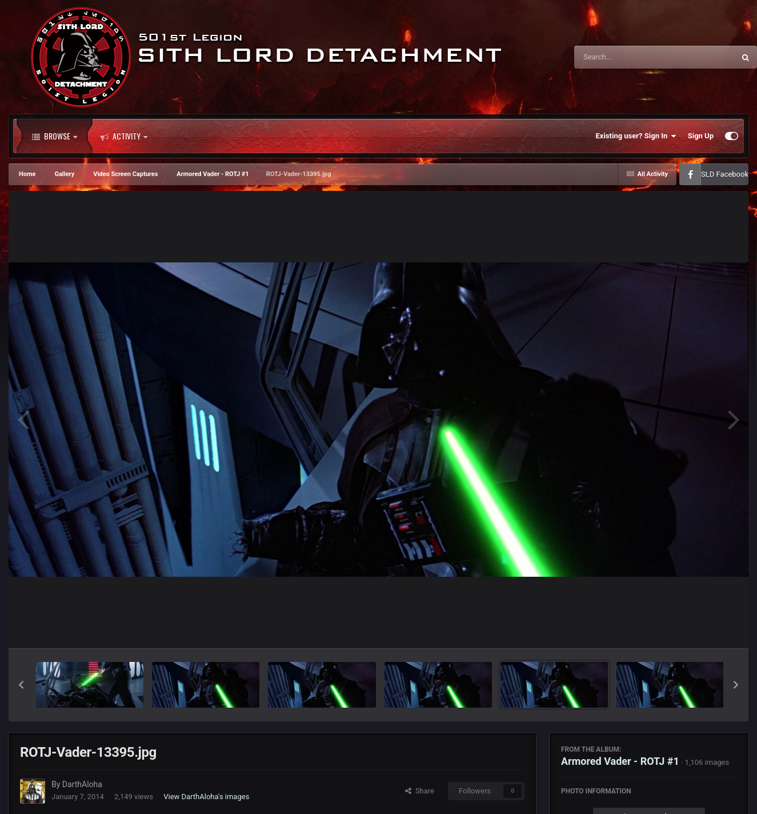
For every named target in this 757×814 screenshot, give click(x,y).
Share (419, 791)
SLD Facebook (724, 174)
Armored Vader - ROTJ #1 (620, 761)
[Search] (625, 57)
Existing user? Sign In (636, 136)
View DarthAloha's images (206, 796)
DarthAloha (82, 784)
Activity (124, 136)
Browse (54, 136)
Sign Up (701, 135)
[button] (21, 684)
